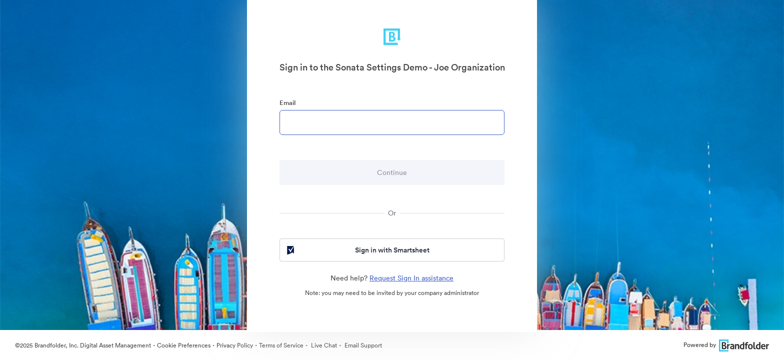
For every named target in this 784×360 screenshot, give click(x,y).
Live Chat (323, 345)
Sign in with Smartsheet (357, 250)
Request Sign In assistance (412, 278)
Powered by (726, 344)
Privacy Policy (234, 345)
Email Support (362, 345)
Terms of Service (281, 345)
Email (288, 102)
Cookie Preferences (183, 345)
